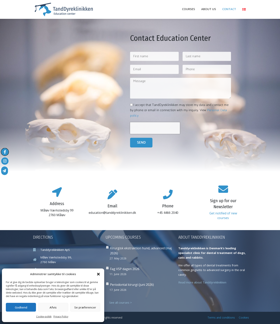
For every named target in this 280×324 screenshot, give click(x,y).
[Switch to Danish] (244, 9)
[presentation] (155, 128)
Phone (167, 206)
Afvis (53, 307)
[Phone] (168, 194)
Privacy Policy (60, 316)
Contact (229, 9)
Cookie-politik (44, 316)
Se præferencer (85, 307)
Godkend (21, 307)
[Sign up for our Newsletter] (223, 189)
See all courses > (120, 302)
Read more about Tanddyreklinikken (202, 282)
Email (112, 206)
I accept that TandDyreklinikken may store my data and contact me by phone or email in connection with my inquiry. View (179, 110)
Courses (188, 9)
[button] (98, 274)
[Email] (112, 194)
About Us (208, 9)
